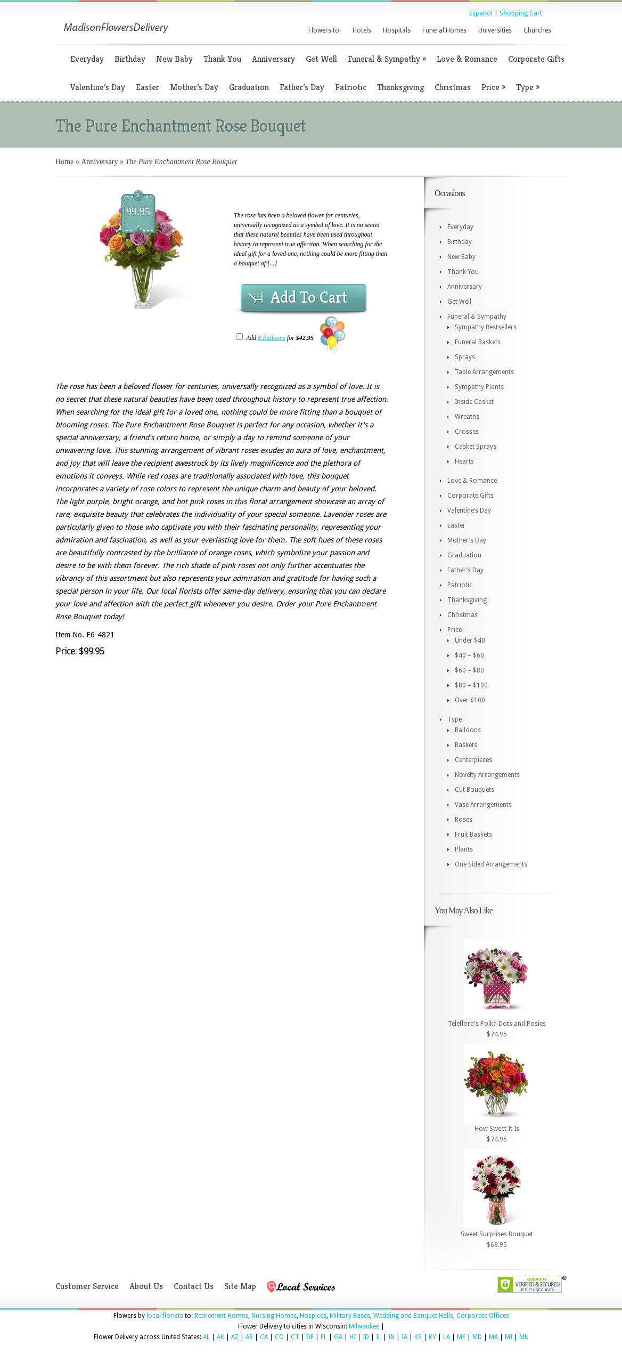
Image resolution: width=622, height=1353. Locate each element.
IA (404, 1337)
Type (527, 87)
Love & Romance (467, 58)
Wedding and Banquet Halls (413, 1315)
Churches (537, 30)
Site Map (240, 1286)
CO (279, 1337)
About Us (146, 1286)
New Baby (174, 58)
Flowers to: (324, 30)
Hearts (464, 461)
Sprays (465, 357)
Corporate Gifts (536, 58)
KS (418, 1337)
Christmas (453, 87)
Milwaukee (364, 1326)
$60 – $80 (469, 670)
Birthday (129, 58)
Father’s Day (302, 87)
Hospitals (397, 30)
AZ (235, 1337)
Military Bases (350, 1315)
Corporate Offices (482, 1315)
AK (220, 1337)
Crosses (467, 431)
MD (477, 1337)
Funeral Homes (444, 30)
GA (338, 1337)
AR (249, 1337)
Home (64, 162)
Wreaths (467, 416)
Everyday (87, 58)
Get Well (321, 58)
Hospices (313, 1315)
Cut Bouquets (474, 789)
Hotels (362, 30)
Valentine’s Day (97, 87)
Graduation (249, 87)
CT (295, 1337)
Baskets (466, 745)
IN (391, 1337)
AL (206, 1337)
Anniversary (273, 58)
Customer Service (87, 1286)
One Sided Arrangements (491, 864)
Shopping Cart (521, 13)
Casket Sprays (475, 446)
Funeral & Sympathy (387, 58)
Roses (463, 819)
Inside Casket (474, 402)
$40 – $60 (469, 655)
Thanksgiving (400, 87)
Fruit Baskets (473, 834)
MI (508, 1337)
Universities (495, 30)
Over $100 (470, 700)
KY (432, 1337)
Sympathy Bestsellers (486, 327)
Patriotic (350, 87)
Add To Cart (309, 297)
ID (366, 1337)
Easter (147, 87)
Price (493, 87)
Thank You (222, 58)
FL (324, 1337)
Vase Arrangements (483, 804)
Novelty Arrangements (487, 775)
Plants (464, 849)
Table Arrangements (484, 372)
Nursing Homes (274, 1315)
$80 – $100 (471, 685)
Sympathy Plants (479, 387)
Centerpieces (473, 760)
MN (524, 1337)
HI (352, 1337)
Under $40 (470, 640)
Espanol (481, 13)
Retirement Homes (221, 1315)
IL (378, 1337)
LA (446, 1337)
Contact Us (194, 1286)
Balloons (468, 730)
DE (310, 1337)
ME (461, 1337)
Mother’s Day (194, 87)
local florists (164, 1315)
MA (493, 1337)
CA (264, 1337)
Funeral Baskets (478, 342)
